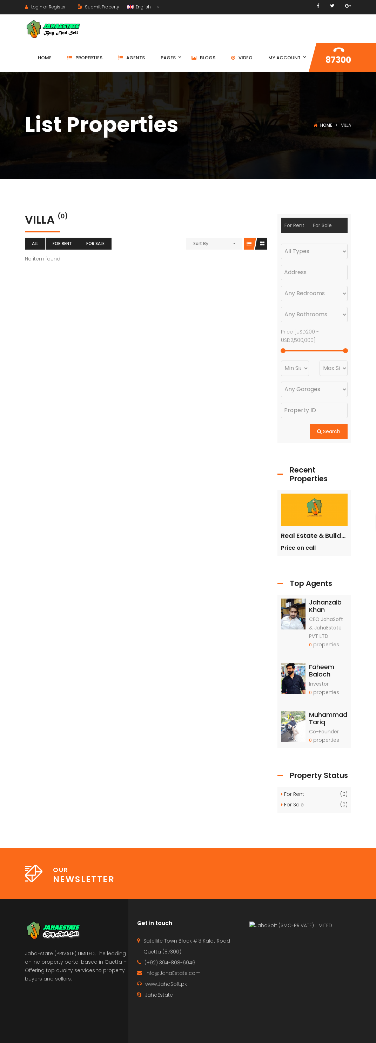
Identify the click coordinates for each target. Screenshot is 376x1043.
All (35, 243)
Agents (301, 1031)
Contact (230, 1031)
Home (326, 125)
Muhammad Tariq (328, 718)
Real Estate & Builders (316, 535)
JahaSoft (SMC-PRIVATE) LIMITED (294, 976)
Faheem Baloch (321, 670)
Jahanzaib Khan (325, 606)
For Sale (95, 243)
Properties (267, 1031)
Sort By (200, 243)
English (139, 7)
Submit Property (98, 7)
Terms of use (337, 1031)
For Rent (62, 243)
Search (328, 431)
